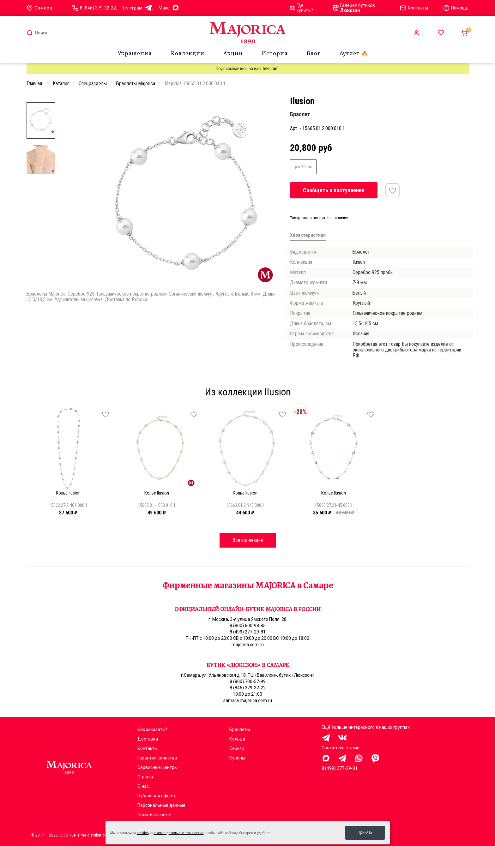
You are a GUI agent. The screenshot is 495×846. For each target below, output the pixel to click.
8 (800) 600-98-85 (248, 625)
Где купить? (301, 8)
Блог (314, 53)
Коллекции (187, 53)
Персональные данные (161, 805)
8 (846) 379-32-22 (98, 7)
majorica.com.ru (248, 644)
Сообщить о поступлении (334, 190)
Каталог (61, 84)
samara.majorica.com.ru (247, 700)
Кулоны (237, 757)
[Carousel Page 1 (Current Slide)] (94, 100)
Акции (233, 53)
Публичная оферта (157, 795)
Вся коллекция (247, 540)
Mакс (169, 8)
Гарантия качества (157, 757)
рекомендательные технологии (178, 833)
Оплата (145, 776)
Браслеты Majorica (135, 84)
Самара (39, 8)
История (275, 53)
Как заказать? (152, 729)
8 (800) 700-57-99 (248, 681)
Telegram (270, 68)
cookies (143, 833)
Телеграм (137, 8)
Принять (365, 832)
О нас (143, 786)
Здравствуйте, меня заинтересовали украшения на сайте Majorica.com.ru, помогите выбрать (326, 758)
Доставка (147, 738)
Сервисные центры (157, 767)
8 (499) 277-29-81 (248, 631)
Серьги (236, 748)
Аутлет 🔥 (354, 53)
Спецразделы (93, 84)
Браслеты (239, 729)
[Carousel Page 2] (98, 100)
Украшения (135, 53)
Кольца (237, 738)
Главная (35, 84)
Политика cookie (154, 814)
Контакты (147, 748)
